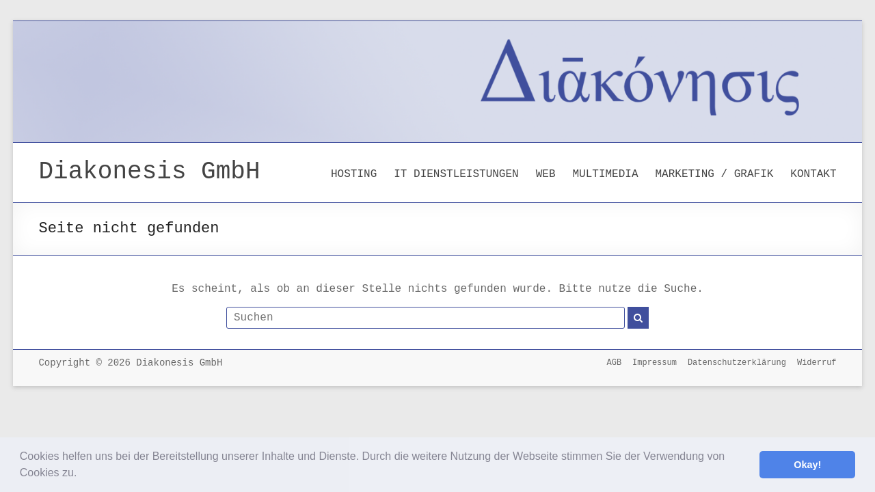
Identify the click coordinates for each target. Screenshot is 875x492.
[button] (82, 474)
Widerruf (817, 363)
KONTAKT (813, 174)
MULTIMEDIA (605, 174)
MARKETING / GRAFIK (715, 174)
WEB (546, 174)
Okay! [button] (807, 464)
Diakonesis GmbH (149, 172)
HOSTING (354, 174)
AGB (613, 363)
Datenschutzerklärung (737, 363)
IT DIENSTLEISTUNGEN (456, 174)
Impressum (654, 363)
